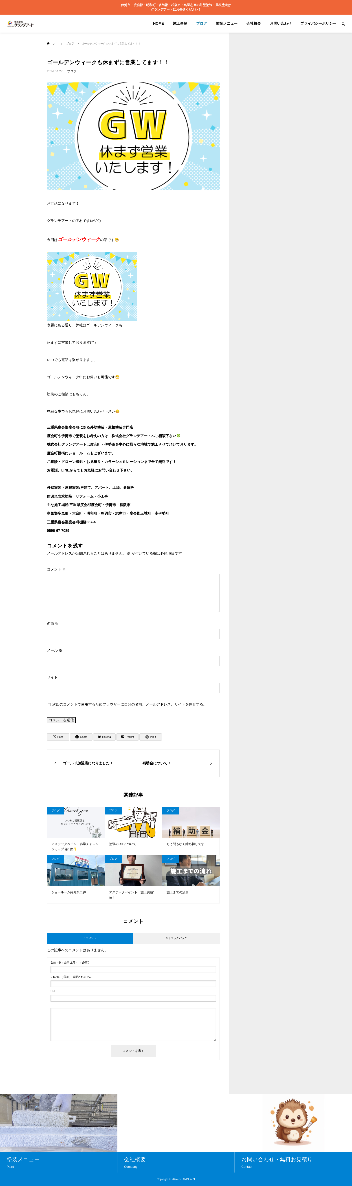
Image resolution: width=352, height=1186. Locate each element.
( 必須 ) (70, 962)
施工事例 (180, 23)
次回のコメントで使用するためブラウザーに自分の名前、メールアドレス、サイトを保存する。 (129, 704)
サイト (52, 677)
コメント (56, 569)
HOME (158, 23)
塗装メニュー (227, 23)
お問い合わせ (280, 23)
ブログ (201, 23)
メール (54, 650)
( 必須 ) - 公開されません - (72, 977)
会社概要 (253, 23)
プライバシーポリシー (318, 23)
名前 (53, 624)
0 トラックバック (176, 938)
